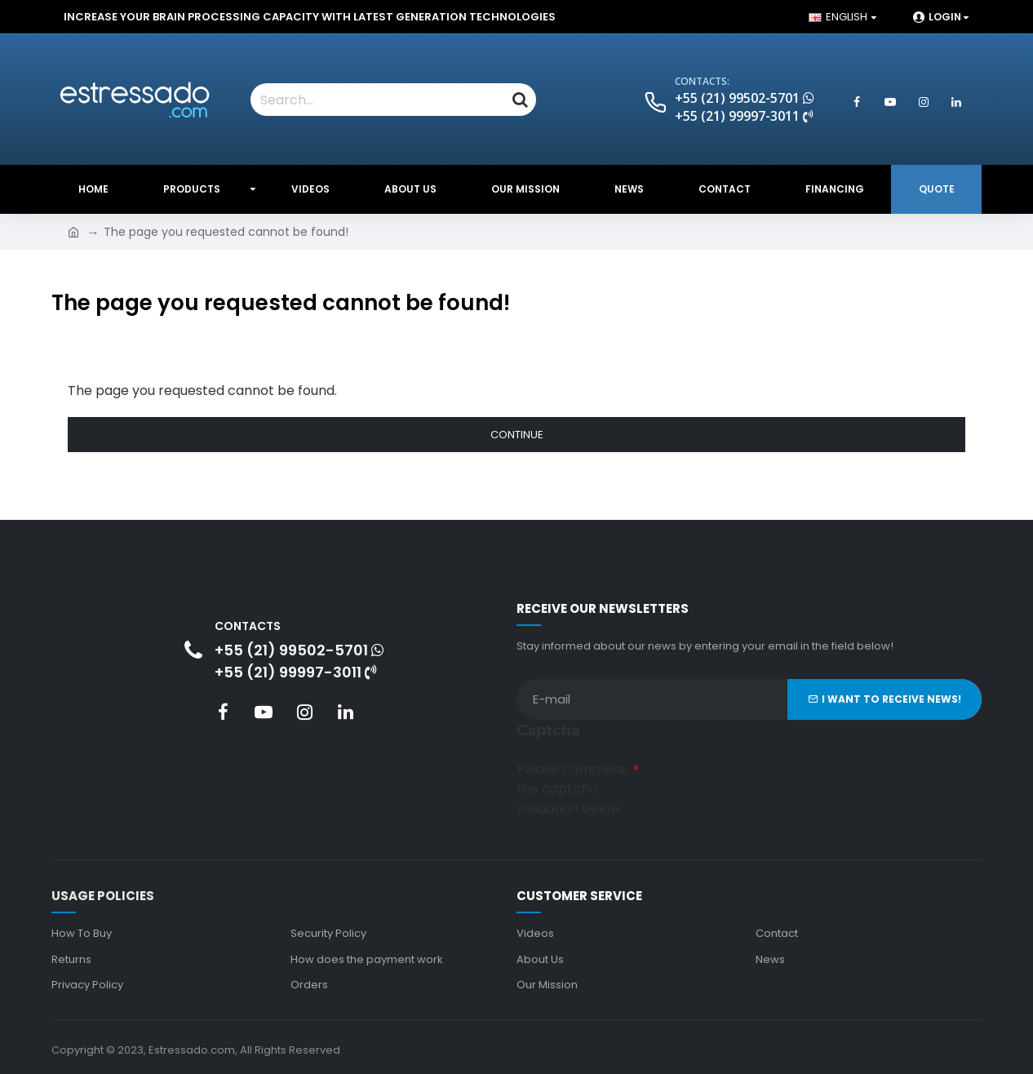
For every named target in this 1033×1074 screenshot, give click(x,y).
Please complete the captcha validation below (571, 786)
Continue (516, 434)
